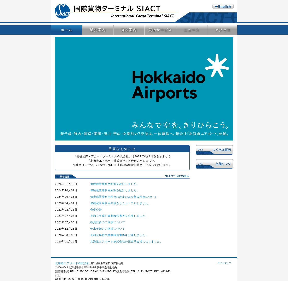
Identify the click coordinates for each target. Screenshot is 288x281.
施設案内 (129, 30)
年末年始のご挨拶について (107, 228)
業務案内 (98, 30)
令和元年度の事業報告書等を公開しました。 (119, 235)
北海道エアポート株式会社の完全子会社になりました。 (126, 241)
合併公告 (96, 209)
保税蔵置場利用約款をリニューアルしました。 (120, 203)
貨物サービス (160, 30)
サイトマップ (224, 263)
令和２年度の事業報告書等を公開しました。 (119, 215)
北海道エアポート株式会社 (72, 263)
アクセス (223, 30)
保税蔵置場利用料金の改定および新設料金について (123, 196)
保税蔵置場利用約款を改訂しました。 (115, 183)
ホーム (66, 30)
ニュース (191, 30)
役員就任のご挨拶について (107, 222)
